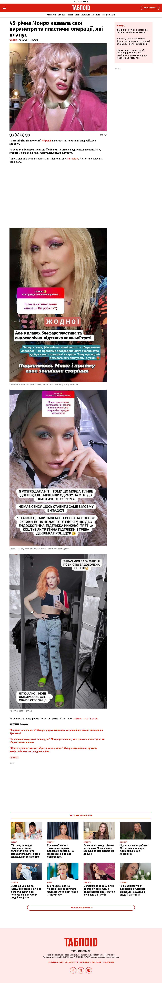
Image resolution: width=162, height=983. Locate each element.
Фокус (121, 25)
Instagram (72, 158)
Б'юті (77, 15)
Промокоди (108, 962)
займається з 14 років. (85, 718)
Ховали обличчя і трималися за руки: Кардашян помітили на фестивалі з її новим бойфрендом (60, 851)
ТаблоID (13, 40)
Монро (14, 757)
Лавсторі (86, 15)
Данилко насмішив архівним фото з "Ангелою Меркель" (132, 31)
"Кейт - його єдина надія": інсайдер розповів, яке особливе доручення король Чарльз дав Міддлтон (132, 54)
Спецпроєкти (108, 15)
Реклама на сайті (55, 962)
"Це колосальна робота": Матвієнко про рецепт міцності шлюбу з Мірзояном (134, 849)
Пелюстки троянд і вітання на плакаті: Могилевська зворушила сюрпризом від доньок (99, 849)
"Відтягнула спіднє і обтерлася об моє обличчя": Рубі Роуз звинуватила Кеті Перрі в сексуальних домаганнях (25, 851)
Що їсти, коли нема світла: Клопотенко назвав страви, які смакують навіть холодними (133, 41)
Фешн (70, 15)
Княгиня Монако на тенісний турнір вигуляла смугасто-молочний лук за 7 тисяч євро (62, 890)
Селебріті (51, 15)
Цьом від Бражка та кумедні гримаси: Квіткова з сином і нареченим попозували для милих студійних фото (26, 891)
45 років (47, 140)
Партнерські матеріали (90, 962)
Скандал (61, 15)
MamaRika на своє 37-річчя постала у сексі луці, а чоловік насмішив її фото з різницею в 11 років (99, 890)
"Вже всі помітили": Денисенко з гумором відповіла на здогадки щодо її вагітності (133, 890)
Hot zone (96, 15)
